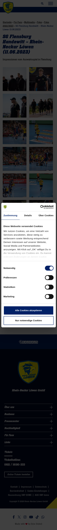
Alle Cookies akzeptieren (28, 310)
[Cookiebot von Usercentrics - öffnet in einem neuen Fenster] (41, 207)
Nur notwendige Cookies (28, 320)
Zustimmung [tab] (10, 215)
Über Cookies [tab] (46, 215)
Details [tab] (28, 215)
